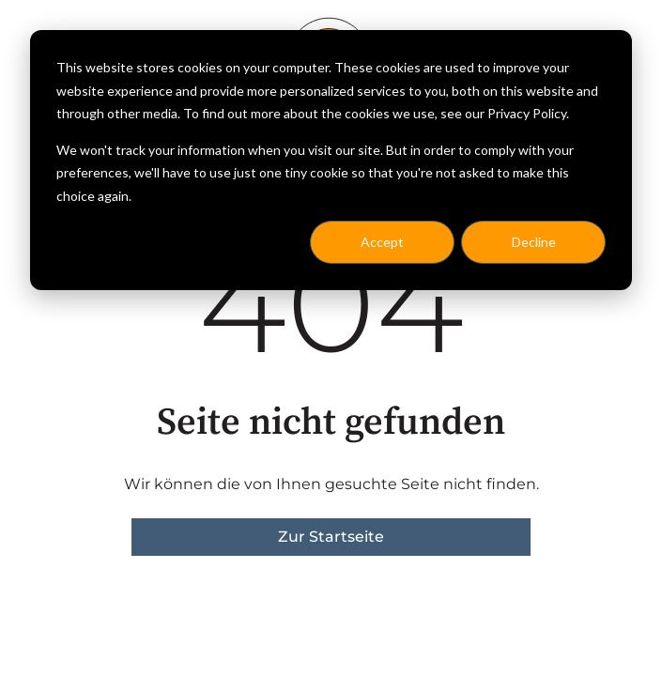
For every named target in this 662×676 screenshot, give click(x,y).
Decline (534, 242)
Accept (382, 242)
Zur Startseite (331, 536)
